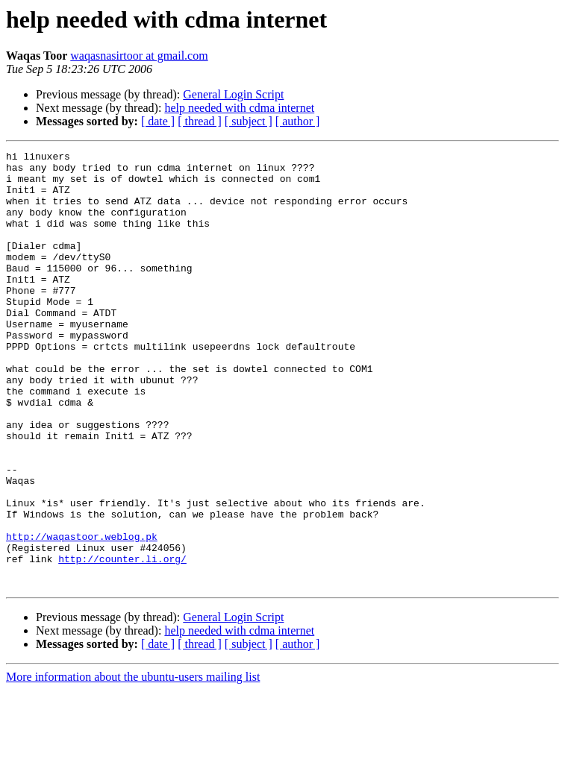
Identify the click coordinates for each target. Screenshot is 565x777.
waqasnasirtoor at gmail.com (138, 55)
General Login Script (233, 94)
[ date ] (158, 121)
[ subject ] (248, 121)
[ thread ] (200, 121)
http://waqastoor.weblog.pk (81, 614)
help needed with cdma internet (239, 107)
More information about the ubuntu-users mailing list (133, 764)
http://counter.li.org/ (122, 641)
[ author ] (297, 121)
